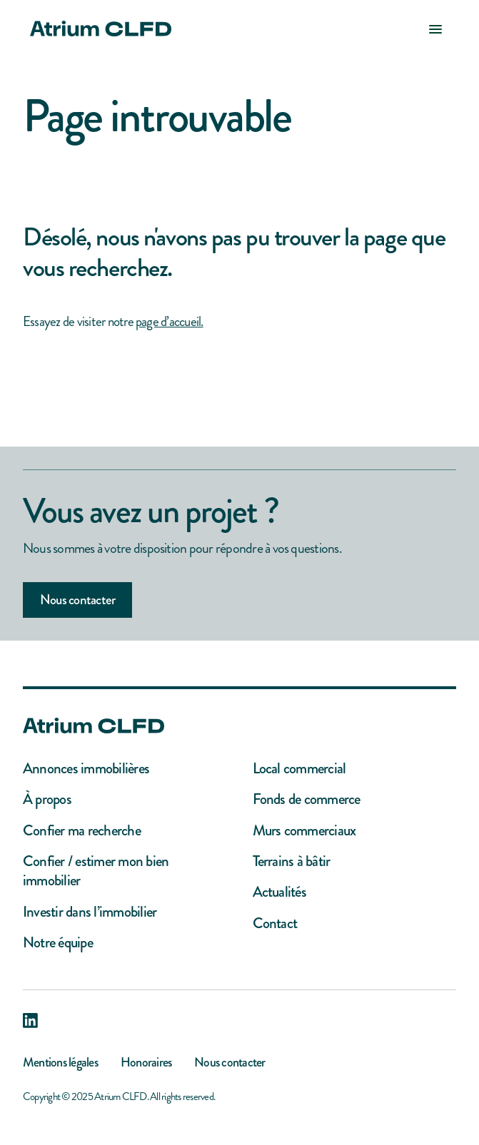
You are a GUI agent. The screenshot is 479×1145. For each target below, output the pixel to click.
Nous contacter (77, 599)
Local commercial (299, 768)
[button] (435, 28)
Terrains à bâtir (292, 861)
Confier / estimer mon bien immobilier (95, 871)
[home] (97, 28)
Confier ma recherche (82, 830)
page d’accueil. (169, 321)
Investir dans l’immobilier (89, 912)
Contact (275, 923)
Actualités (279, 892)
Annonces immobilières (86, 768)
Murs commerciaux (304, 830)
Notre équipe (58, 942)
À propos (47, 799)
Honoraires (146, 1062)
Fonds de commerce (306, 799)
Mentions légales (60, 1062)
